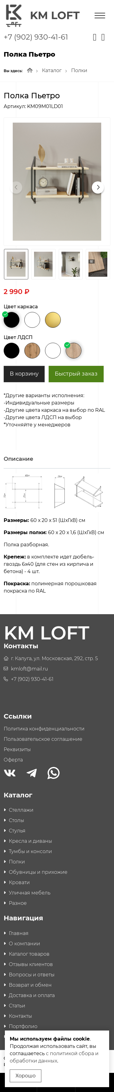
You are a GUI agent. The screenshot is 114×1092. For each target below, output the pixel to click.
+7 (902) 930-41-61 (36, 37)
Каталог (52, 70)
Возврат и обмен (30, 985)
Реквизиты (17, 749)
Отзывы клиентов (31, 964)
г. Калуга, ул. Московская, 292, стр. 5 (54, 658)
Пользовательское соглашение (43, 739)
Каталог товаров (29, 954)
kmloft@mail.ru (29, 669)
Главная (19, 933)
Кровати (19, 882)
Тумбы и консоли (30, 851)
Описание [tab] (18, 459)
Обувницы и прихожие (38, 872)
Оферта (13, 760)
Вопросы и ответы (31, 975)
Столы (16, 820)
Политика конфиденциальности (44, 729)
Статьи (17, 1006)
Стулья (17, 831)
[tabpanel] (57, 536)
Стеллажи (21, 810)
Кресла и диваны (30, 841)
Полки (79, 70)
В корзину (24, 373)
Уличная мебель (29, 893)
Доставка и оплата (32, 995)
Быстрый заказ (76, 373)
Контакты (20, 1016)
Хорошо (26, 1076)
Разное (18, 903)
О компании (24, 944)
